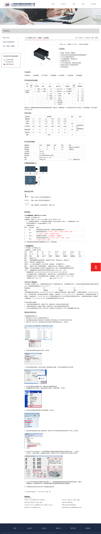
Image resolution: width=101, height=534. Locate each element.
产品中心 (63, 4)
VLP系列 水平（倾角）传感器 (91, 37)
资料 (74, 4)
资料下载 (73, 528)
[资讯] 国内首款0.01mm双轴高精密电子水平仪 (72, 507)
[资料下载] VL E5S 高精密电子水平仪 (32, 507)
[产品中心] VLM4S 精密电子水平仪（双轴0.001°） (35, 499)
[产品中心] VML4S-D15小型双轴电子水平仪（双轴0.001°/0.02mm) (38, 505)
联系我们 (87, 528)
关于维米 (93, 4)
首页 (53, 4)
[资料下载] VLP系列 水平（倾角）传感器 (33, 502)
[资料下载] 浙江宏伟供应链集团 (69, 505)
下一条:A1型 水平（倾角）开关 (44, 491)
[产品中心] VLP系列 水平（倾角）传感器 (71, 499)
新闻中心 (58, 528)
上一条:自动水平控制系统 (29, 491)
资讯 (83, 4)
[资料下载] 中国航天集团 (67, 502)
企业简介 (29, 528)
